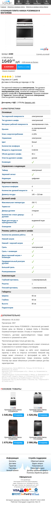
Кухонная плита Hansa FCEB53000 (13, 438)
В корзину (9, 67)
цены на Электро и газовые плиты (23, 329)
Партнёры (12, 468)
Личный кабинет (12, 470)
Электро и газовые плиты (16, 7)
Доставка (12, 463)
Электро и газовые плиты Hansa (37, 7)
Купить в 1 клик (24, 67)
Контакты (12, 461)
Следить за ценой (42, 54)
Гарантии (12, 466)
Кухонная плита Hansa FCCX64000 (38, 438)
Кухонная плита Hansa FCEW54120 (13, 410)
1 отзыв (18, 76)
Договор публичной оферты (37, 470)
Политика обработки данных (37, 473)
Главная (3, 7)
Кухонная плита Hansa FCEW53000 (38, 410)
